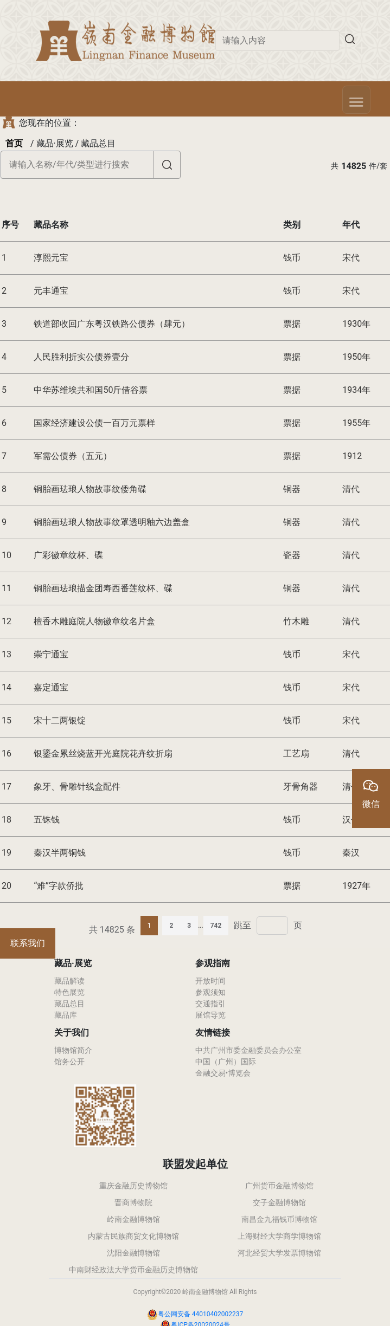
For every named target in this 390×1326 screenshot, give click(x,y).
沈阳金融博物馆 (133, 1253)
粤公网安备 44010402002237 (200, 1314)
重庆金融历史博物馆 (133, 1185)
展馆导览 (210, 1015)
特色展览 (69, 992)
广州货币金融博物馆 (279, 1185)
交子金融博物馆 (279, 1202)
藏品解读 (69, 980)
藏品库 (65, 1015)
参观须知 (210, 992)
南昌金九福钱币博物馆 (279, 1219)
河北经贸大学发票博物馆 (279, 1253)
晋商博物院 (133, 1202)
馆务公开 (69, 1061)
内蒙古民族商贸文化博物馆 (133, 1236)
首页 (14, 143)
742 (216, 925)
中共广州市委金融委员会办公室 (248, 1050)
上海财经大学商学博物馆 (279, 1236)
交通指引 (210, 1003)
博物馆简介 (73, 1050)
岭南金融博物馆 (133, 1219)
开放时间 (210, 980)
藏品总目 (69, 1003)
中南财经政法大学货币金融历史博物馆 (133, 1269)
